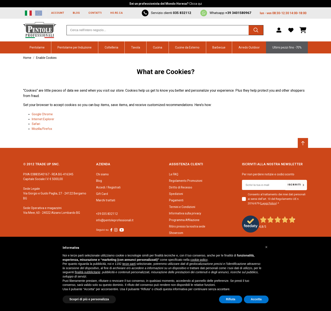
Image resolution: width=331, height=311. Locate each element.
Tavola (135, 47)
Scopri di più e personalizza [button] (89, 299)
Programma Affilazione (185, 220)
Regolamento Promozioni (186, 180)
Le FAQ (173, 174)
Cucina (157, 47)
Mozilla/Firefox (42, 128)
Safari (36, 124)
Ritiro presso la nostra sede (187, 226)
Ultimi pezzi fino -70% (287, 47)
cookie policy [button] (198, 259)
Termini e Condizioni (182, 207)
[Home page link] (39, 30)
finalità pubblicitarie (87, 272)
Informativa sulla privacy (185, 213)
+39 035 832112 (107, 213)
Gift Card (102, 194)
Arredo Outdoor (249, 47)
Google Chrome (42, 114)
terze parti (129, 263)
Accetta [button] (256, 299)
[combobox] (165, 30)
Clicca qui (195, 3)
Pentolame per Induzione (74, 47)
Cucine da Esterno (187, 47)
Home (27, 57)
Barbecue (218, 47)
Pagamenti (176, 200)
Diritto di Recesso (180, 187)
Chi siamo (102, 174)
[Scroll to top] (303, 143)
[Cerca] (255, 30)
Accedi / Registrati (108, 187)
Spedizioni (176, 194)
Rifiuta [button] (230, 299)
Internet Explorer (43, 119)
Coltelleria (111, 47)
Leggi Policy (268, 203)
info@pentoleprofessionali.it (115, 220)
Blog (99, 180)
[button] (266, 247)
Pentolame (37, 47)
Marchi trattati (105, 200)
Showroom (176, 233)
